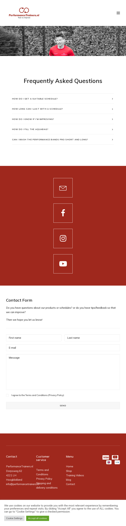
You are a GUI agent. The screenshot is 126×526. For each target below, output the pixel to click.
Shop (69, 471)
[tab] (63, 99)
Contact (70, 484)
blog (68, 479)
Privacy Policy (56, 395)
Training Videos (75, 475)
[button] (63, 187)
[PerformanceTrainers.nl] (24, 13)
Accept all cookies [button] (37, 518)
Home (69, 466)
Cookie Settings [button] (14, 518)
